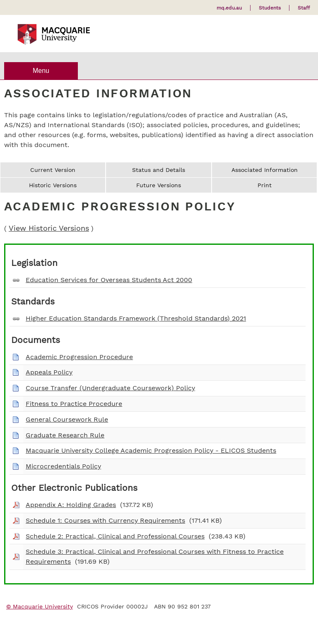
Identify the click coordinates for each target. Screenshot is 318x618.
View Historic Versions (49, 228)
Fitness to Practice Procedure (74, 404)
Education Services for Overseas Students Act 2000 (109, 280)
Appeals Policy (49, 372)
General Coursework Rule (67, 419)
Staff (304, 8)
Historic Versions (53, 185)
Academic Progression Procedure (79, 357)
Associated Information (264, 170)
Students (270, 8)
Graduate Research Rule (65, 435)
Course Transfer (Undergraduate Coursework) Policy (110, 388)
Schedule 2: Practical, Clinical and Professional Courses (115, 536)
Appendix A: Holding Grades (71, 505)
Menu (41, 70)
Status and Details (158, 170)
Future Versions (158, 185)
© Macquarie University (39, 606)
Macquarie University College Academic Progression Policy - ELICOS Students (151, 450)
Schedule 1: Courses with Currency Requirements (105, 520)
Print (265, 185)
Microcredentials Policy (63, 466)
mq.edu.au (229, 8)
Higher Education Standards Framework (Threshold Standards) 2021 (136, 318)
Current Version (52, 170)
